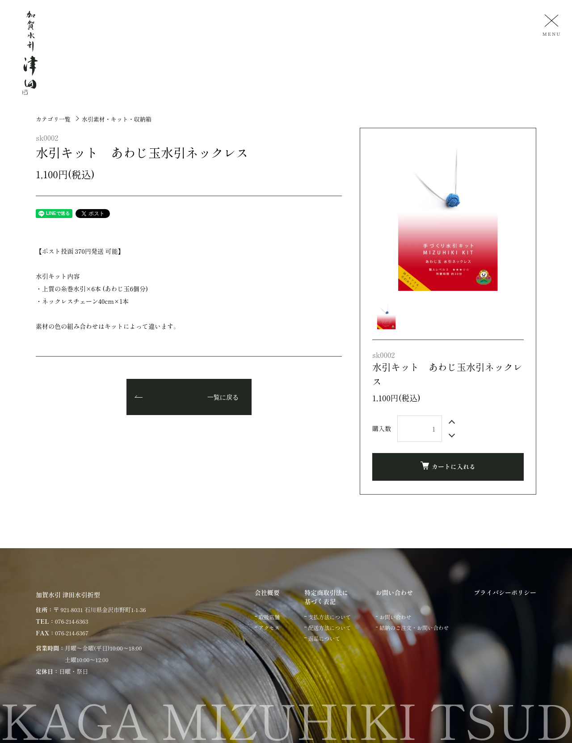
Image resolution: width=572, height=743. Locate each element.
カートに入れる (448, 466)
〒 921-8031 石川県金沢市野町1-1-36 (99, 609)
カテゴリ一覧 (53, 119)
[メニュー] (550, 24)
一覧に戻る (223, 397)
